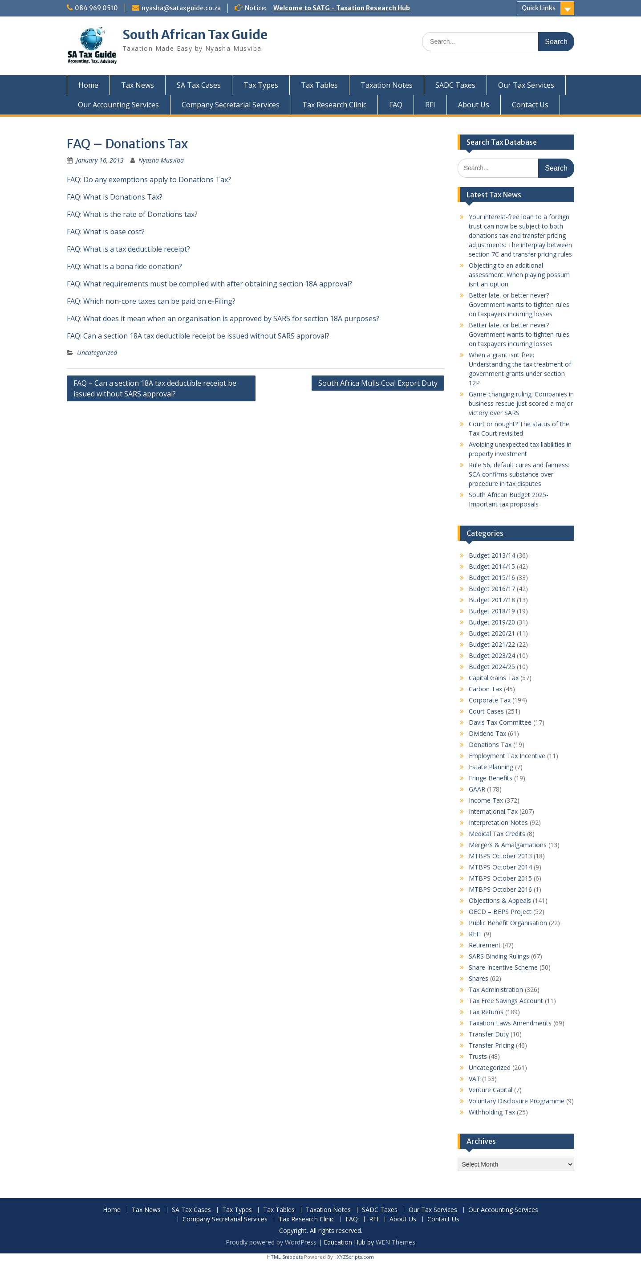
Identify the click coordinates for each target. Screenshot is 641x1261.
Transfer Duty (489, 1034)
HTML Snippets (285, 1256)
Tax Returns (486, 1012)
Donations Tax (490, 744)
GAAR (477, 789)
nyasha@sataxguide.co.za (181, 8)
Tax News (137, 85)
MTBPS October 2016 (500, 889)
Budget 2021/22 (492, 644)
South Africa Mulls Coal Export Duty (378, 383)
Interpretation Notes (498, 822)
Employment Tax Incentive (507, 755)
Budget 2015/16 (492, 577)
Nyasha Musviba (161, 160)
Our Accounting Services (118, 105)
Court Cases (486, 711)
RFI (430, 105)
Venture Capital (490, 1090)
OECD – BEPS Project (500, 911)
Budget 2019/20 (492, 622)
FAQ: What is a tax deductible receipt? (128, 249)
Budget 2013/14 (492, 555)
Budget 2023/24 (492, 655)
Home (88, 85)
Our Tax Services (526, 85)
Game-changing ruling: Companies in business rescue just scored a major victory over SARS (521, 403)
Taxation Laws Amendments (510, 1023)
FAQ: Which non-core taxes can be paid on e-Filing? (151, 301)
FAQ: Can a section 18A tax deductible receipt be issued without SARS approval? (198, 336)
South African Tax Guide (195, 35)
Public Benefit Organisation (508, 922)
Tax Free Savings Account (506, 1000)
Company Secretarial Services (231, 105)
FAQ (395, 105)
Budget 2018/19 (492, 611)
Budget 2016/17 (492, 588)
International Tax (493, 811)
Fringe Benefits (490, 778)
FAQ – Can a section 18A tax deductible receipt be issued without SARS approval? (154, 388)
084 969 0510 (96, 8)
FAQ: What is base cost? (106, 232)
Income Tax (486, 800)
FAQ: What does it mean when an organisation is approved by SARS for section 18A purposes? (223, 318)
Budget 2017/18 (492, 600)
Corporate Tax (490, 700)
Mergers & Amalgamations (508, 845)
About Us (473, 105)
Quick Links (539, 8)
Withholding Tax (492, 1112)
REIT (475, 934)
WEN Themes (395, 1242)
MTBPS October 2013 (500, 856)
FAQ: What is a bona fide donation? (124, 266)
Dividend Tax (487, 733)
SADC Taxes (455, 85)
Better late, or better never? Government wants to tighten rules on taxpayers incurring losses (519, 304)
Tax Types (260, 85)
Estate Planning (491, 767)
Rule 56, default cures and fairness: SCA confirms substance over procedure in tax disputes (519, 474)
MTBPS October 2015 (500, 878)
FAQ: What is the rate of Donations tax (131, 214)
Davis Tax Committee (500, 722)
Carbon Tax (485, 689)
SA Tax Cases (199, 85)
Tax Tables (319, 85)
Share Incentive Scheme (503, 967)
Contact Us (530, 105)
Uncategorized (97, 352)
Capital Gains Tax (494, 677)
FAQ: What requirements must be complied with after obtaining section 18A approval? (209, 284)
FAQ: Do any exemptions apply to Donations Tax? (149, 179)
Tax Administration (496, 989)
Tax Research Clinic (334, 105)
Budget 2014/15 (492, 566)
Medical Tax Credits (497, 833)
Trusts (478, 1056)
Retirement (485, 945)
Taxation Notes (387, 85)
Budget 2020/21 (492, 633)
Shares (478, 978)
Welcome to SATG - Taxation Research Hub (341, 8)
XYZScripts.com (355, 1256)
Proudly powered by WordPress (271, 1242)
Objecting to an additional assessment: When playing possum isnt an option (519, 274)
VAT (474, 1078)
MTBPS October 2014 (500, 867)
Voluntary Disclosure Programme (516, 1101)
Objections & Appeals (500, 900)
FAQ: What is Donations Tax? (114, 197)
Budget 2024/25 (492, 666)
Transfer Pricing (491, 1045)
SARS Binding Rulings (499, 956)
